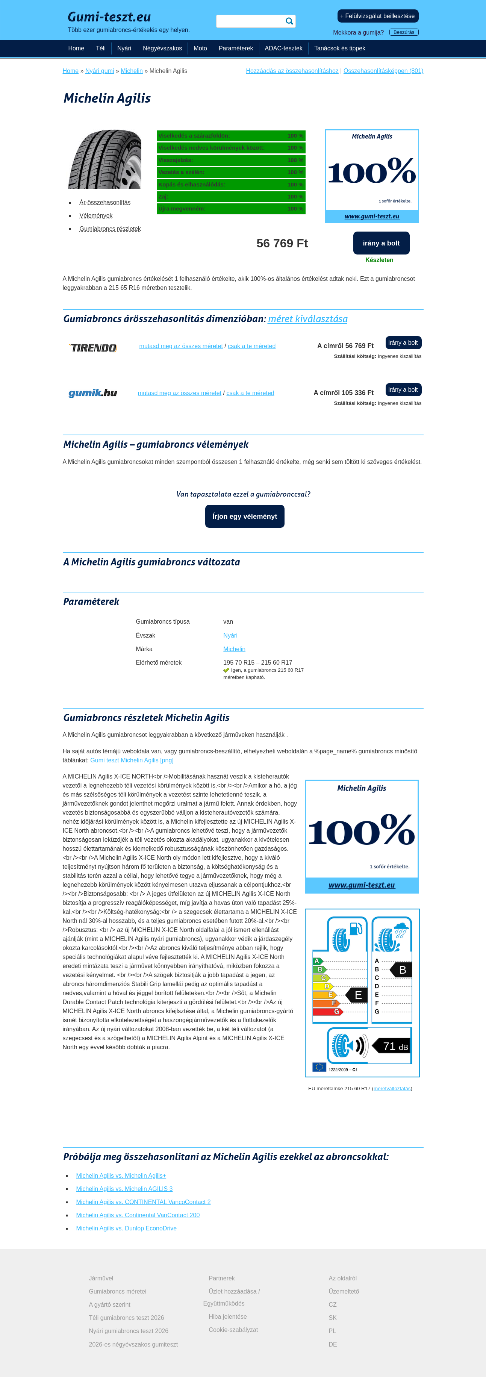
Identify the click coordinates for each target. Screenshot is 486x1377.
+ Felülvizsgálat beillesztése (377, 16)
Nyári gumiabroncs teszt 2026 (129, 1331)
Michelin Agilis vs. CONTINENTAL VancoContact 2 (143, 1202)
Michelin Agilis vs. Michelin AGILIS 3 (124, 1189)
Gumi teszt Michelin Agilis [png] (131, 760)
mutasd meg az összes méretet (181, 346)
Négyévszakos (162, 48)
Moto (200, 48)
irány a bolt (381, 243)
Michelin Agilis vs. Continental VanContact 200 (138, 1215)
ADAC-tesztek (284, 48)
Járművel (101, 1278)
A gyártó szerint (109, 1304)
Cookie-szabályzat (233, 1330)
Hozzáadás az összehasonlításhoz (292, 71)
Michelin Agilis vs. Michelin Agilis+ (121, 1175)
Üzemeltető (344, 1291)
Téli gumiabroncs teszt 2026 (126, 1318)
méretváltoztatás (392, 1088)
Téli (101, 48)
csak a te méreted (252, 346)
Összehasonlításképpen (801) (384, 71)
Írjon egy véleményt (245, 516)
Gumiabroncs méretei (118, 1291)
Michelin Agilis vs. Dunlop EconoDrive (126, 1228)
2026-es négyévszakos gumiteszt (133, 1344)
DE (333, 1344)
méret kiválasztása (307, 319)
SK (333, 1318)
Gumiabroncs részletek (110, 229)
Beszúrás (404, 32)
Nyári (230, 635)
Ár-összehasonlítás (105, 202)
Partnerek (222, 1278)
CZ (333, 1304)
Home (76, 48)
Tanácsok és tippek (339, 48)
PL (332, 1331)
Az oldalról (343, 1278)
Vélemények (96, 215)
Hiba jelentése (228, 1316)
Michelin (234, 649)
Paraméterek (236, 48)
